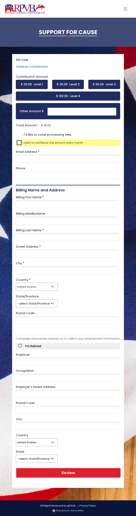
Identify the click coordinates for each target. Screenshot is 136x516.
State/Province (27, 296)
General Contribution (32, 66)
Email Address (27, 152)
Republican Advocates (68, 510)
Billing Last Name (28, 230)
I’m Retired (33, 346)
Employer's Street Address (36, 387)
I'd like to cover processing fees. (48, 134)
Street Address (27, 246)
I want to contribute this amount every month (53, 143)
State (20, 451)
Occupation (25, 371)
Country (22, 280)
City (19, 263)
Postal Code (25, 313)
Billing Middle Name (30, 214)
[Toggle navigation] (125, 9)
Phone (20, 168)
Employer (23, 355)
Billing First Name (28, 197)
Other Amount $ (32, 111)
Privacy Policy (87, 505)
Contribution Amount (32, 77)
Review (68, 472)
